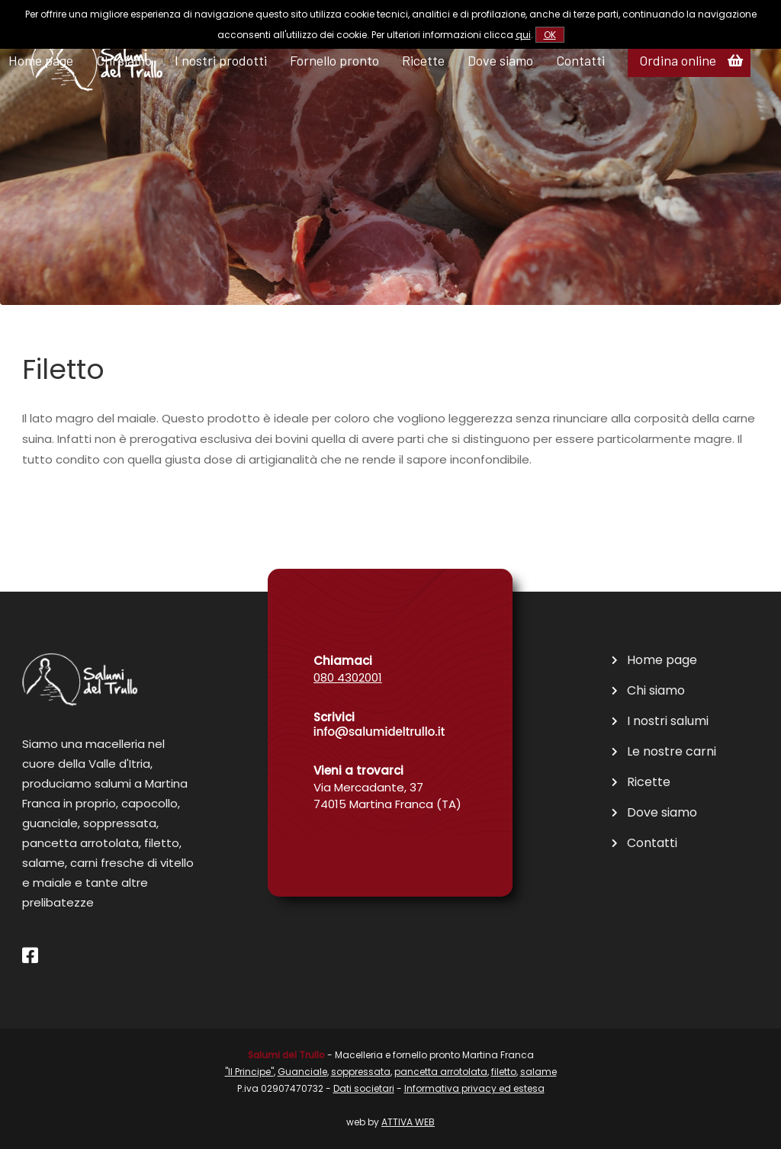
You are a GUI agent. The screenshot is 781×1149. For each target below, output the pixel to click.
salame (538, 1071)
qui (523, 34)
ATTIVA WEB (408, 1121)
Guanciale (302, 1071)
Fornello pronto (334, 60)
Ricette (423, 60)
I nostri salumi (668, 721)
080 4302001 (347, 677)
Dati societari (363, 1088)
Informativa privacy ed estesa (474, 1088)
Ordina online (677, 60)
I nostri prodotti (221, 60)
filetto (503, 1071)
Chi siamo (656, 690)
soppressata (360, 1071)
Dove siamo (500, 60)
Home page (662, 660)
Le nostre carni (671, 751)
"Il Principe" (249, 1071)
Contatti (580, 60)
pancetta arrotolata (440, 1071)
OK (550, 34)
